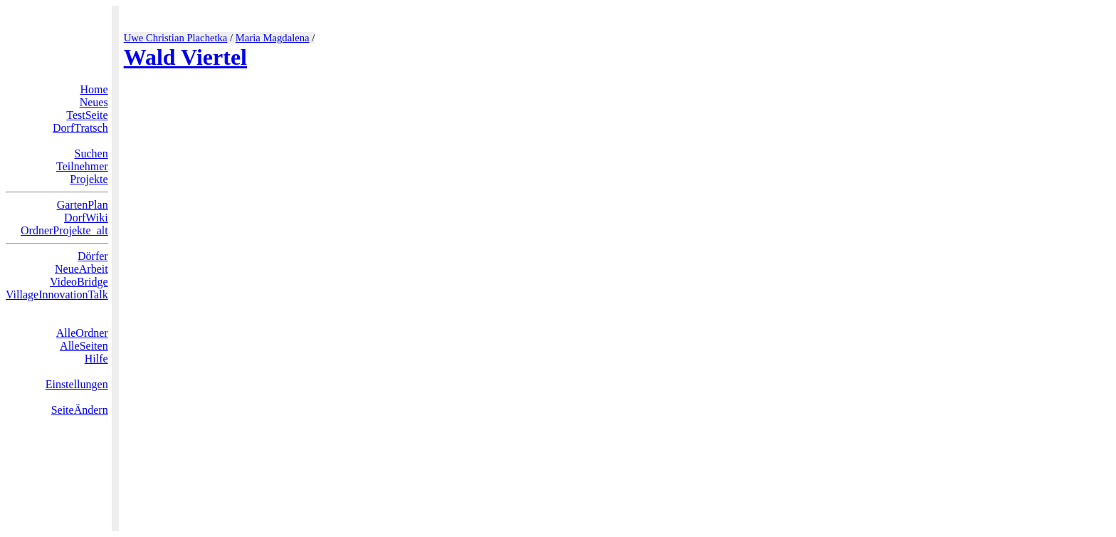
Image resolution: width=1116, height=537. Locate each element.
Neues (94, 102)
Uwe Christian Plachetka (176, 37)
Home (94, 89)
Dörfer (93, 256)
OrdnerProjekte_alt (64, 230)
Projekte (88, 179)
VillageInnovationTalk (57, 294)
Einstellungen (77, 384)
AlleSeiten (84, 346)
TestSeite (86, 115)
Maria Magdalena (273, 37)
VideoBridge (79, 282)
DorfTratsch (80, 128)
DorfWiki (86, 218)
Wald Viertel (185, 57)
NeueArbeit (81, 269)
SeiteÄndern (79, 410)
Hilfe (96, 359)
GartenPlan (82, 205)
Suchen (91, 153)
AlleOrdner (82, 333)
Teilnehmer (82, 166)
